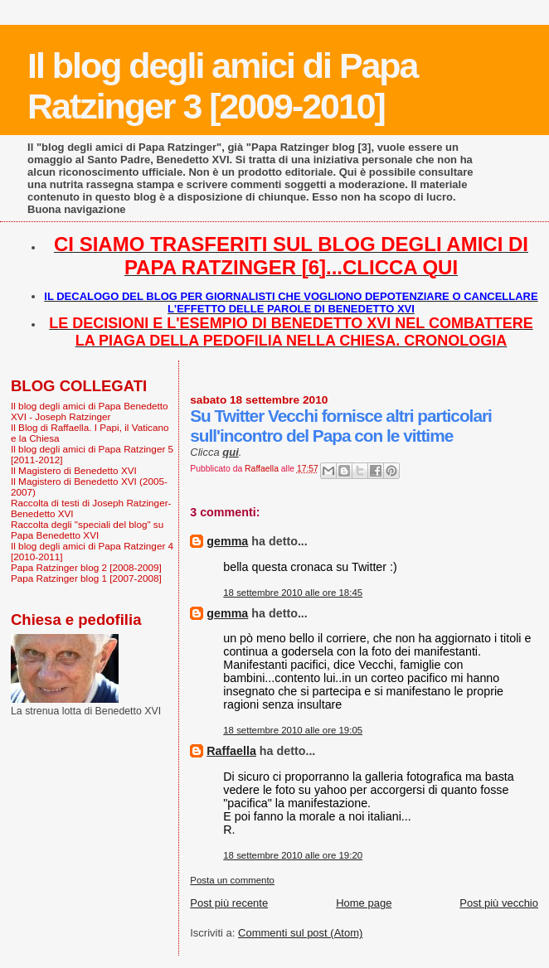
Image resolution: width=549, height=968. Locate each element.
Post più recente (229, 903)
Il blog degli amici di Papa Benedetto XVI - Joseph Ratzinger (89, 411)
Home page (363, 903)
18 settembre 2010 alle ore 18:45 (292, 593)
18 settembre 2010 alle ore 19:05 (292, 730)
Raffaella (231, 750)
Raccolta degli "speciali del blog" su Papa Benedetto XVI (87, 529)
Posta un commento (232, 880)
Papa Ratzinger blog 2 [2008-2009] (86, 567)
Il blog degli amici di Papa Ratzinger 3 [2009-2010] (222, 86)
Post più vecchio (498, 903)
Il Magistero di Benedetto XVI (74, 470)
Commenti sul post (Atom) (300, 933)
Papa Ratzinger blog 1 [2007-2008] (86, 578)
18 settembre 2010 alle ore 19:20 (292, 855)
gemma (227, 541)
